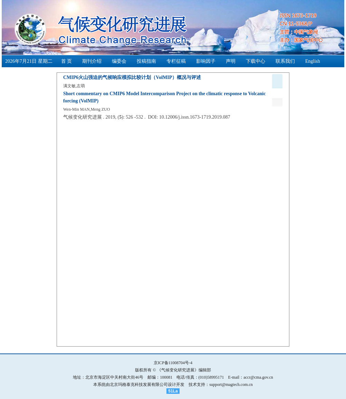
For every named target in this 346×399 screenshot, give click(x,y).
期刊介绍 (92, 61)
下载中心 (255, 61)
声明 (231, 61)
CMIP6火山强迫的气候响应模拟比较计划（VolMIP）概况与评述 (132, 77)
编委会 (119, 61)
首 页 (66, 61)
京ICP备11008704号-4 (173, 362)
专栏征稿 (176, 61)
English (312, 61)
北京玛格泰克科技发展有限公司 (139, 384)
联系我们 (285, 61)
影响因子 (205, 61)
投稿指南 (146, 61)
